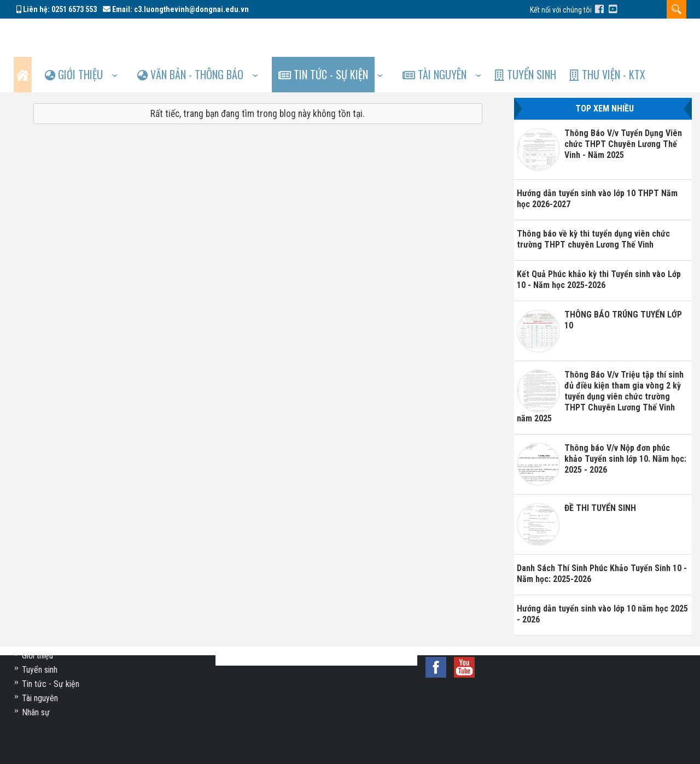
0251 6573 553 (74, 9)
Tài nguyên (456, 36)
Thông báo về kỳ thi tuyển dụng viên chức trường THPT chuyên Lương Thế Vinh (593, 203)
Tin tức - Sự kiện (340, 36)
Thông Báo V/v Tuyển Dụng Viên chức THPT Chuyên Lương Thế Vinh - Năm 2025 (623, 108)
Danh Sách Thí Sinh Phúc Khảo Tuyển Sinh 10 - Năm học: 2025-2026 (602, 538)
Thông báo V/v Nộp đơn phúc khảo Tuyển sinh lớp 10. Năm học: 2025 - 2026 (625, 423)
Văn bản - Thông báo (204, 36)
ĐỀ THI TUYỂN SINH (600, 472)
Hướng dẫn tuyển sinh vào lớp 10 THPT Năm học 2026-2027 (597, 163)
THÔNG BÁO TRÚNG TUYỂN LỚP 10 (623, 284)
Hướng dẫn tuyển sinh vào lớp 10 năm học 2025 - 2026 (602, 578)
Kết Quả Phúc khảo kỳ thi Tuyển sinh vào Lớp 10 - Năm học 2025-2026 (599, 244)
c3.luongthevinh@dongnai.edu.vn (191, 9)
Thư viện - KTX (636, 36)
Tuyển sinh (550, 36)
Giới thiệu (83, 36)
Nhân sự (36, 712)
